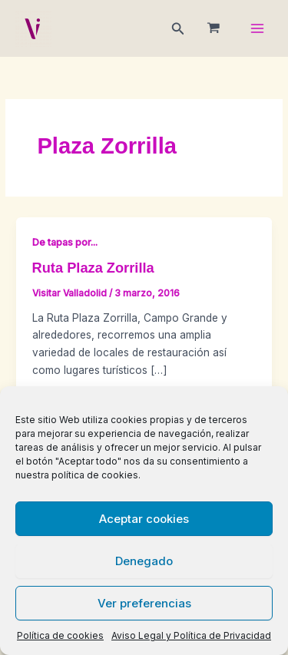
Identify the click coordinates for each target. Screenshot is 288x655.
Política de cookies (60, 635)
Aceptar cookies (144, 518)
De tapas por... (65, 242)
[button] (178, 28)
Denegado (144, 561)
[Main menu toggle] (258, 29)
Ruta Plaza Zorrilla (93, 268)
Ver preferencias (144, 603)
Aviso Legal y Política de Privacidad (191, 635)
